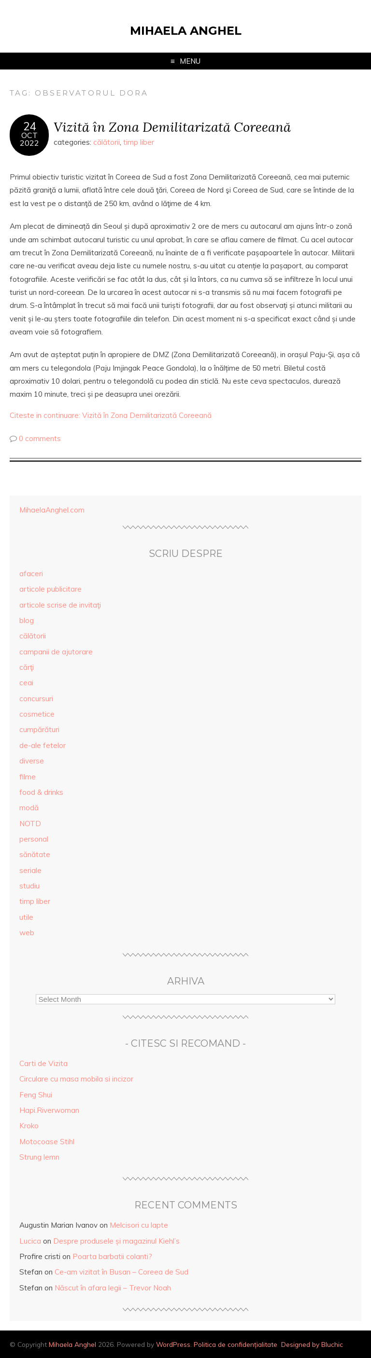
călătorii (106, 142)
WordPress (173, 1344)
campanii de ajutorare (56, 651)
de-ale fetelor (42, 745)
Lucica (30, 1241)
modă (29, 807)
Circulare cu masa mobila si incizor (76, 1078)
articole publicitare (50, 589)
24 (29, 126)
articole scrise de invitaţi (60, 605)
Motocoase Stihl (46, 1141)
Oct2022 (29, 139)
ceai (26, 682)
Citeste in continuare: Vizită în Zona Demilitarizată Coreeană (111, 415)
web (26, 932)
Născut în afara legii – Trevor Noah (113, 1287)
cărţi (26, 667)
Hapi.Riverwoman (49, 1110)
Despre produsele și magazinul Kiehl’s (116, 1241)
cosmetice (37, 714)
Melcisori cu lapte (139, 1225)
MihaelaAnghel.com (52, 509)
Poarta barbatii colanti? (112, 1256)
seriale (30, 870)
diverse (31, 760)
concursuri (36, 698)
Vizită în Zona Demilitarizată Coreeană (172, 126)
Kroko (29, 1125)
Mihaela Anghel (186, 31)
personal (33, 839)
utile (26, 917)
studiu (29, 885)
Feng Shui (35, 1094)
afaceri (31, 573)
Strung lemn (39, 1157)
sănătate (34, 854)
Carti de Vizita (43, 1063)
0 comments (40, 438)
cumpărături (39, 729)
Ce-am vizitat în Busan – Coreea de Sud (121, 1271)
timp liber (138, 142)
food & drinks (41, 792)
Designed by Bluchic (312, 1344)
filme (27, 776)
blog (26, 620)
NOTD (30, 823)
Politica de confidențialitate (235, 1344)
